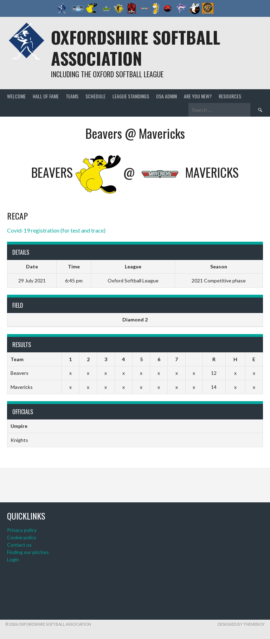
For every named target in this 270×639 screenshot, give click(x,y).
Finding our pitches (28, 552)
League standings (130, 96)
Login (13, 559)
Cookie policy (21, 537)
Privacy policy (22, 530)
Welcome (16, 96)
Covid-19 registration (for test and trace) (56, 230)
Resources (230, 96)
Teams (72, 96)
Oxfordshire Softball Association (135, 48)
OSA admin (166, 96)
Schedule (95, 96)
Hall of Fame (46, 96)
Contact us (19, 545)
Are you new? (198, 96)
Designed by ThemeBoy (241, 624)
